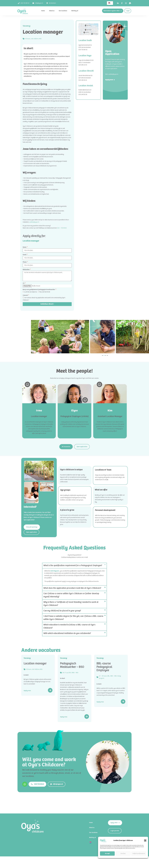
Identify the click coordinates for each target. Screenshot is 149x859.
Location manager (35, 663)
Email (25, 254)
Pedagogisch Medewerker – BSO (72, 665)
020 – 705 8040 (62, 228)
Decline (123, 853)
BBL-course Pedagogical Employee (104, 667)
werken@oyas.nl (34, 222)
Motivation (26, 269)
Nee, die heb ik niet (45, 292)
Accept (107, 853)
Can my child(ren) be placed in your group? (62, 611)
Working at (74, 11)
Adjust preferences (139, 853)
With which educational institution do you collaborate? (67, 633)
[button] (145, 840)
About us (51, 11)
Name (25, 247)
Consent (25, 295)
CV (24, 283)
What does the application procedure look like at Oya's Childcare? (72, 588)
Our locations (63, 11)
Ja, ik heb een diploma (30, 292)
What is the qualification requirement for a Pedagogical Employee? (72, 565)
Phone (25, 262)
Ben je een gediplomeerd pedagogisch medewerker (39, 289)
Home (43, 11)
